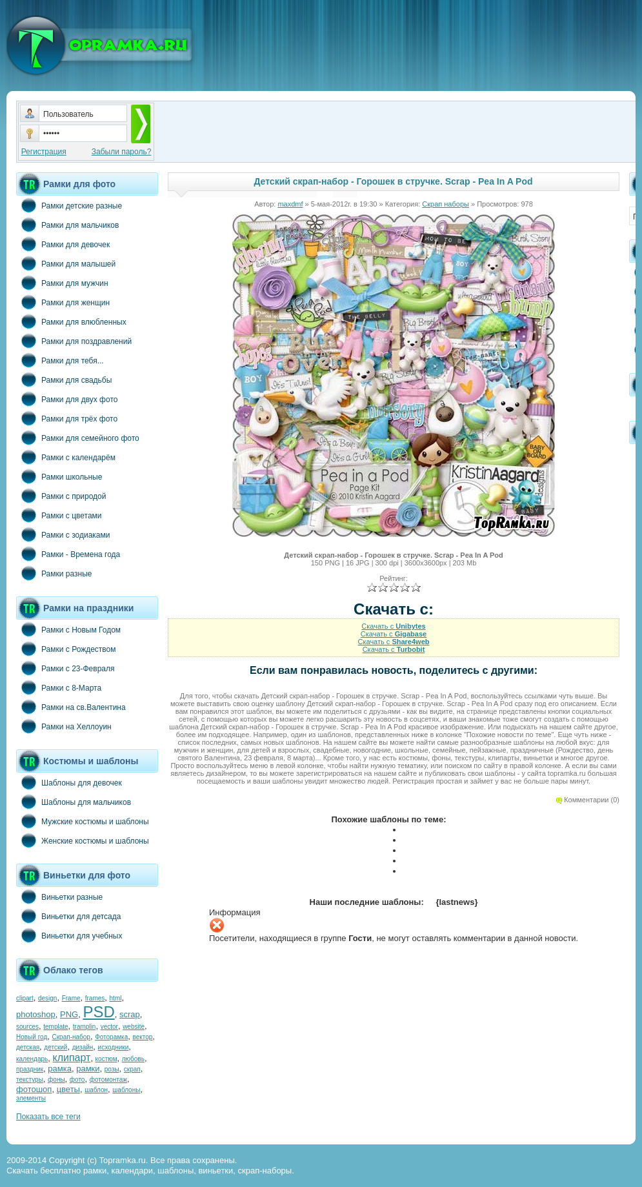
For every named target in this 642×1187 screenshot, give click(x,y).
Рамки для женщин (63, 302)
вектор (143, 1036)
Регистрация (43, 151)
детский (55, 1047)
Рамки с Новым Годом (68, 629)
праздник (29, 1069)
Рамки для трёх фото (66, 418)
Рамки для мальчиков (67, 224)
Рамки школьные (59, 476)
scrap (129, 1014)
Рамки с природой (61, 495)
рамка (60, 1068)
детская (27, 1047)
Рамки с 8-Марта (58, 687)
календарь (32, 1058)
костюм (106, 1058)
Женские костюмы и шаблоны (82, 840)
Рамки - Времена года (68, 553)
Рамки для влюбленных (71, 321)
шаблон (96, 1089)
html (116, 998)
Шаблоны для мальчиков (73, 801)
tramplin (84, 1026)
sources (27, 1026)
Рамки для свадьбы (64, 379)
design (47, 998)
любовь (133, 1058)
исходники (113, 1047)
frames (95, 998)
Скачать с (393, 626)
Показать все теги (48, 1116)
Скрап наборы (445, 204)
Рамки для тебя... (60, 360)
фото (77, 1079)
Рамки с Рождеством (66, 648)
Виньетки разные (59, 896)
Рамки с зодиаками (63, 534)
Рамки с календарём (65, 457)
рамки (87, 1068)
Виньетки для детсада (68, 916)
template (55, 1026)
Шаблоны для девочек (69, 782)
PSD (98, 1011)
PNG (69, 1014)
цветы (68, 1089)
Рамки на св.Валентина (71, 706)
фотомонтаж (108, 1079)
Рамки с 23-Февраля (65, 668)
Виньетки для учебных (69, 935)
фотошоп (34, 1089)
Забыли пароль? (122, 151)
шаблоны (126, 1089)
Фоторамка (111, 1036)
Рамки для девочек (63, 244)
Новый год (31, 1036)
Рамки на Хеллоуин (64, 726)
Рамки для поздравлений (74, 340)
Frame (71, 998)
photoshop (35, 1014)
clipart (25, 998)
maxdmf (290, 204)
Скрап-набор (71, 1036)
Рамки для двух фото (66, 399)
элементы (31, 1098)
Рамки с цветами (59, 515)
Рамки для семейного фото (77, 437)
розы (112, 1069)
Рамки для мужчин (62, 282)
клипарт (71, 1057)
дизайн (83, 1047)
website (134, 1026)
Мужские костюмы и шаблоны (82, 821)
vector (109, 1026)
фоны (56, 1079)
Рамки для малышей (65, 263)
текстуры (29, 1079)
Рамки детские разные (69, 205)
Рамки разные (54, 573)
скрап (132, 1069)
